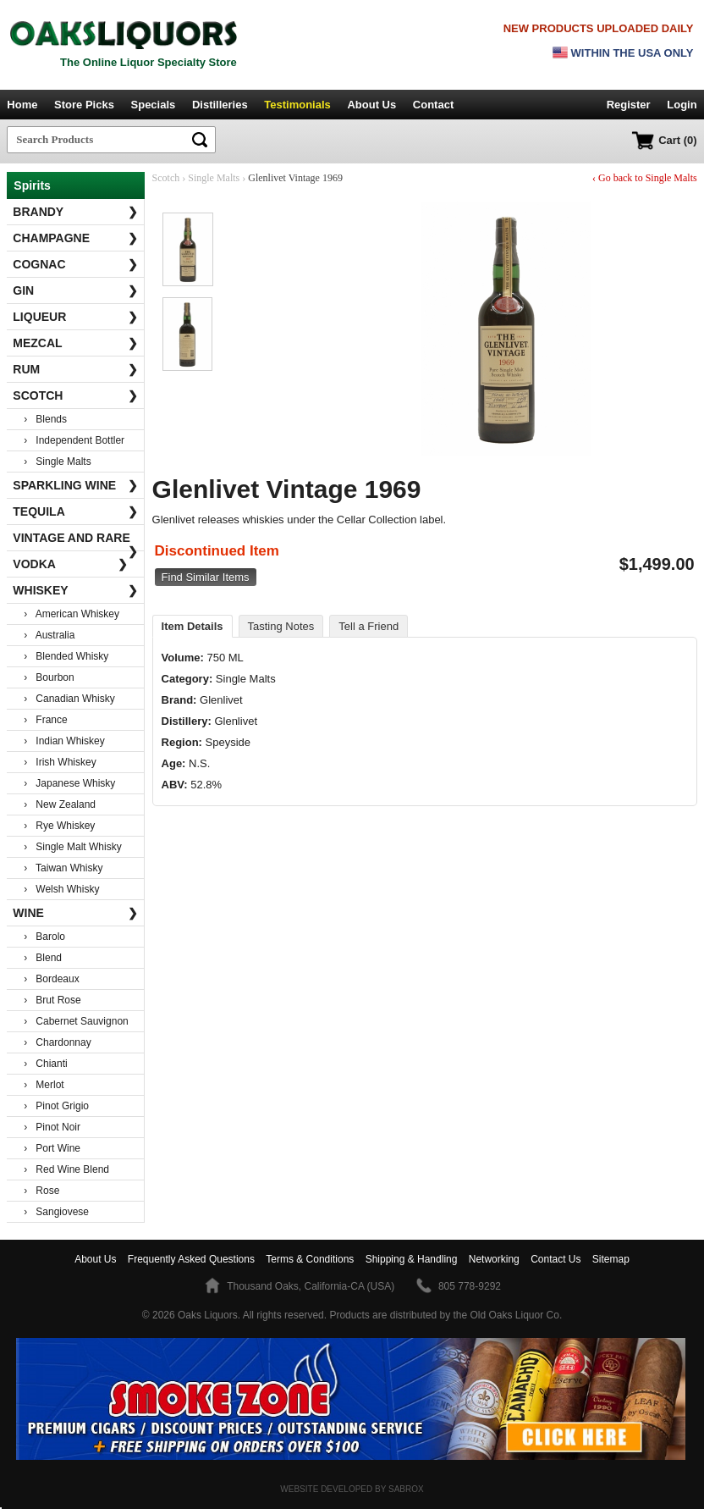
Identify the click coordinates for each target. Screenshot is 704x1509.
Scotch (75, 395)
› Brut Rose (52, 1000)
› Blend (43, 958)
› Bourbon (49, 677)
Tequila (75, 511)
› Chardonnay (57, 1042)
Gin (75, 290)
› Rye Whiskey (59, 826)
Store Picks (84, 104)
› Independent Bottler (74, 440)
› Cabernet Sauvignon (76, 1021)
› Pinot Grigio (56, 1106)
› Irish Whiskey (60, 762)
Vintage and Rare (75, 541)
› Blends (45, 419)
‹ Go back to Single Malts (644, 178)
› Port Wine (52, 1148)
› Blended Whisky (66, 656)
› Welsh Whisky (61, 889)
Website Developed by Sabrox (351, 1489)
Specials (153, 104)
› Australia (49, 635)
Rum (75, 369)
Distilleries (220, 104)
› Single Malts (57, 461)
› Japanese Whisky (69, 783)
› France (45, 720)
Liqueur (75, 316)
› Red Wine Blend (66, 1169)
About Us (371, 104)
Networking (494, 1259)
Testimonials (297, 104)
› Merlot (43, 1085)
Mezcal (75, 343)
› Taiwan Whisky (63, 868)
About (95, 1259)
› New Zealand (60, 804)
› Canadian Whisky (69, 699)
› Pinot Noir (52, 1127)
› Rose (41, 1191)
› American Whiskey (71, 614)
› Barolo (44, 936)
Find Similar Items (206, 577)
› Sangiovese (56, 1212)
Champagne (75, 238)
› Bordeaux (51, 979)
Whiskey (75, 590)
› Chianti (45, 1064)
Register (629, 104)
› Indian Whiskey (64, 741)
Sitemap (611, 1259)
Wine (75, 913)
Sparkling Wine (75, 485)
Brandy (75, 211)
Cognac (75, 264)
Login (681, 104)
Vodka (70, 564)
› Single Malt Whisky (72, 847)
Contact (433, 104)
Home (22, 104)
